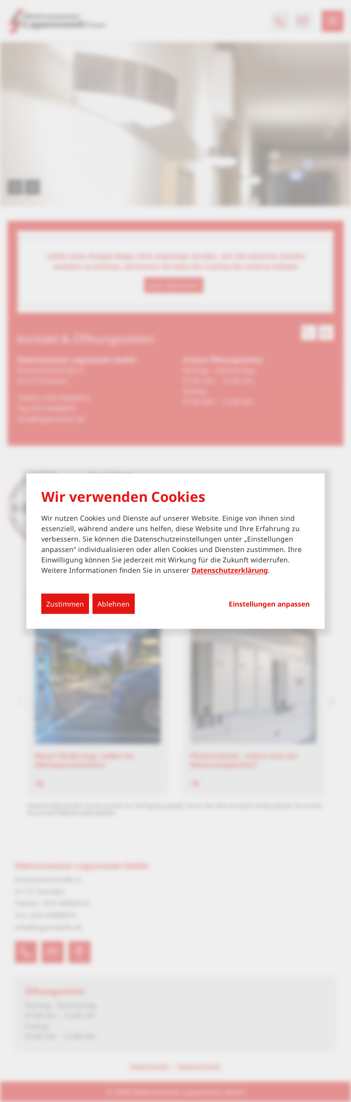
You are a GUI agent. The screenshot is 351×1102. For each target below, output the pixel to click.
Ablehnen (113, 603)
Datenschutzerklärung (229, 569)
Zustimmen (65, 603)
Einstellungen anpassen (269, 604)
